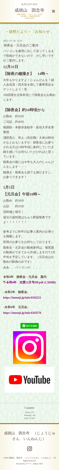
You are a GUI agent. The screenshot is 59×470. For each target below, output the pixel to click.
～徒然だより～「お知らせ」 (29, 31)
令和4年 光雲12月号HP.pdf (24, 282)
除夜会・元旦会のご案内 (21, 45)
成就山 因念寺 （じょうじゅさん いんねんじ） (30, 436)
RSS (41, 464)
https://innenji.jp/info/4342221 (22, 297)
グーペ (28, 464)
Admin (35, 464)
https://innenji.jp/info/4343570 (22, 312)
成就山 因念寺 (29, 10)
